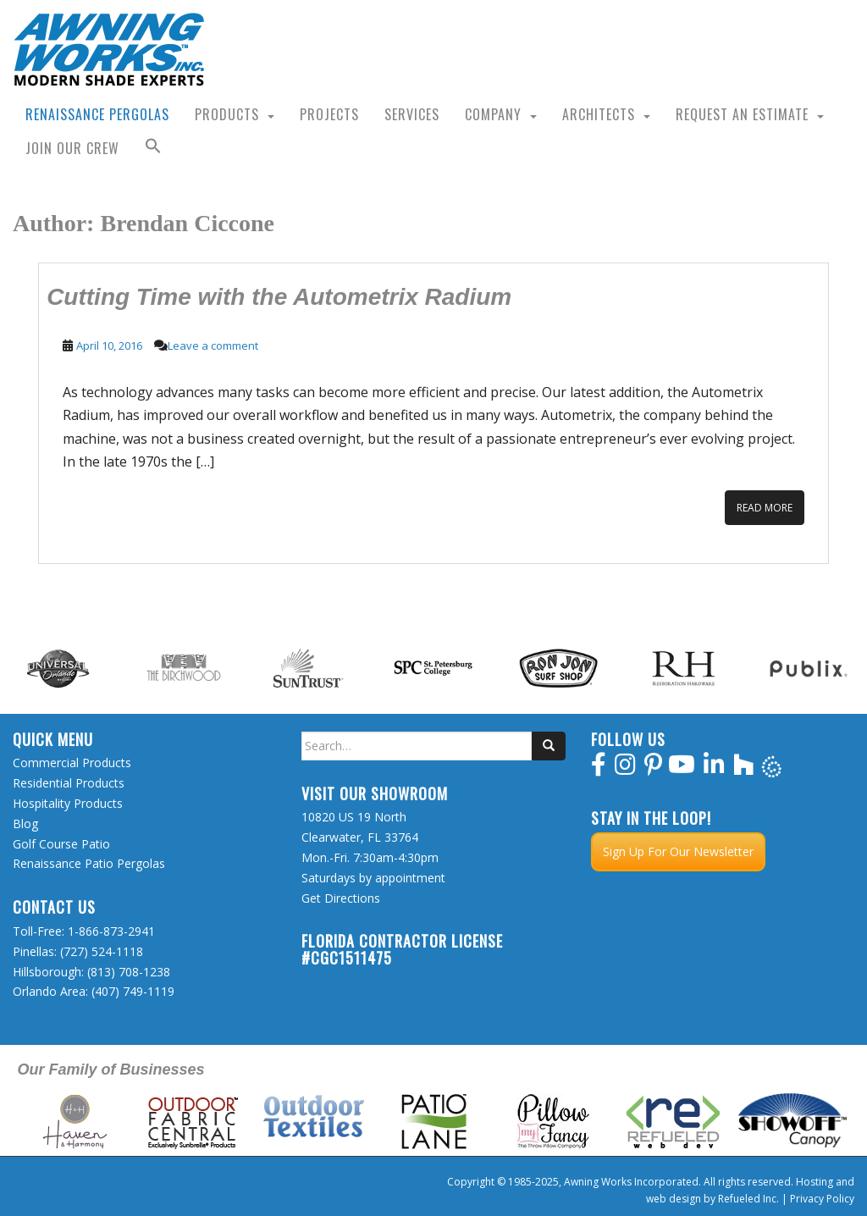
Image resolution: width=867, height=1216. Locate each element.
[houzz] (743, 768)
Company (493, 114)
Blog (25, 823)
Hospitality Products (68, 803)
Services (411, 114)
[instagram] (625, 768)
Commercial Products (72, 762)
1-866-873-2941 (111, 931)
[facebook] (598, 768)
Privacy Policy (822, 1198)
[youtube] (681, 768)
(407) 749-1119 (132, 991)
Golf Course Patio (61, 844)
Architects (598, 114)
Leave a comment (213, 345)
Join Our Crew (72, 148)
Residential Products (68, 783)
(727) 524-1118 (101, 951)
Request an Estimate (742, 114)
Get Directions (340, 898)
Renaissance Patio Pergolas (89, 863)
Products (227, 114)
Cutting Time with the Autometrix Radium (279, 297)
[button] (153, 148)
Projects (329, 114)
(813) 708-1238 (128, 972)
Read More (764, 507)
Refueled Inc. (748, 1198)
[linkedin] (714, 768)
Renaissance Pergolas (97, 114)
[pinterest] (653, 768)
